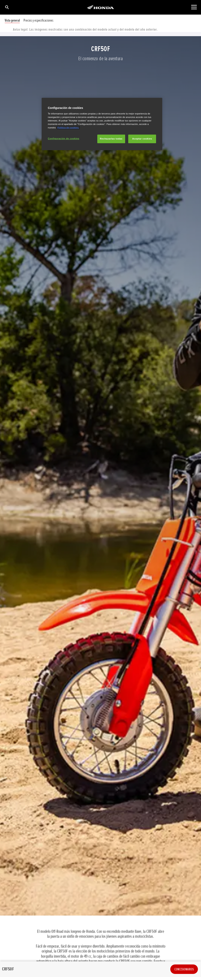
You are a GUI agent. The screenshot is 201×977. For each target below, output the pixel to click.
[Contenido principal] (194, 7)
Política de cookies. (68, 127)
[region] (102, 124)
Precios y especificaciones (38, 20)
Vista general (12, 20)
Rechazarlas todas (111, 138)
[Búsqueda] (6, 7)
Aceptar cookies (142, 138)
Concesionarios (184, 969)
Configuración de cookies (63, 138)
